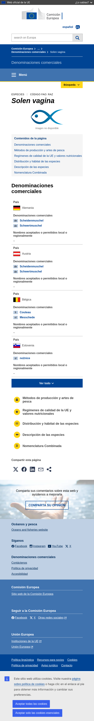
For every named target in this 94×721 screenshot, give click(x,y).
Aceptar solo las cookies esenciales (37, 712)
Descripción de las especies (31, 167)
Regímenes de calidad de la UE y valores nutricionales (48, 155)
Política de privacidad (25, 568)
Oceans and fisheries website (30, 529)
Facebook (19, 617)
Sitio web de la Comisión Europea (32, 593)
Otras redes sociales (50, 617)
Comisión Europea (22, 48)
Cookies (72, 659)
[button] (15, 469)
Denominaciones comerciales (29, 52)
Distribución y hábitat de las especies (37, 161)
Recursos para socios (50, 659)
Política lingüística (23, 659)
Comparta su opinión (47, 505)
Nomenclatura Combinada (30, 172)
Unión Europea (21, 646)
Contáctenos (19, 562)
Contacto (66, 665)
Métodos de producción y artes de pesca (39, 150)
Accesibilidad (20, 573)
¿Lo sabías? (83, 2)
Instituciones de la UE (25, 641)
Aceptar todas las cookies (31, 703)
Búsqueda (77, 37)
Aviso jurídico (49, 665)
